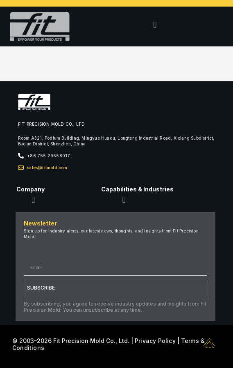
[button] (155, 25)
